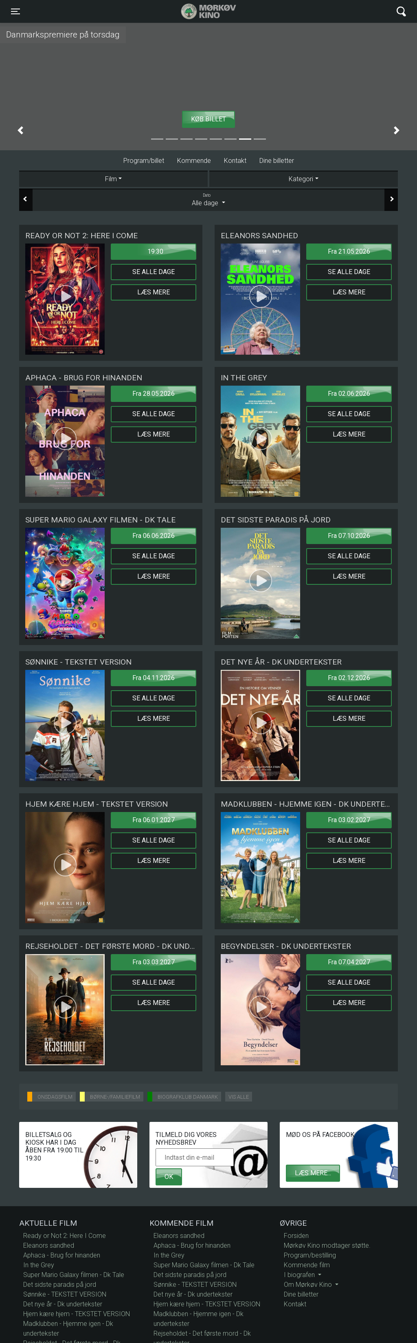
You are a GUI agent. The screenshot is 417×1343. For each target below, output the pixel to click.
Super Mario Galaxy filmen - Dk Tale (73, 1275)
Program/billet (143, 161)
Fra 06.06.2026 (153, 536)
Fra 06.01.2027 (153, 820)
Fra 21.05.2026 (349, 251)
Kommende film (307, 1265)
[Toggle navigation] (15, 11)
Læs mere (153, 292)
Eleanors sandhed (48, 1245)
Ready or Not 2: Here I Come (64, 1236)
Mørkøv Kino (200, 11)
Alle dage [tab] (208, 199)
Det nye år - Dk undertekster (62, 1304)
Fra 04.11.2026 (153, 678)
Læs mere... (313, 1173)
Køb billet (208, 119)
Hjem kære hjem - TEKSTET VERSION (76, 1314)
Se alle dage (153, 272)
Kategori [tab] (301, 179)
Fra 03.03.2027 (153, 962)
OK (169, 1177)
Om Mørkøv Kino (309, 1284)
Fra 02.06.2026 (349, 393)
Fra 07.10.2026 (349, 536)
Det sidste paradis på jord (59, 1284)
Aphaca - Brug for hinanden (61, 1255)
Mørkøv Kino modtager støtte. (327, 1245)
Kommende (194, 161)
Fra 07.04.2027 (349, 962)
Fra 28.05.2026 (153, 393)
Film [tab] (111, 179)
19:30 (155, 251)
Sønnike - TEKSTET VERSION (64, 1294)
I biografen (300, 1275)
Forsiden (296, 1236)
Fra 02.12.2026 (349, 678)
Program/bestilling (310, 1255)
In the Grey (38, 1265)
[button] (20, 130)
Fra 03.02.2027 (349, 820)
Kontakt (235, 161)
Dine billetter (276, 161)
